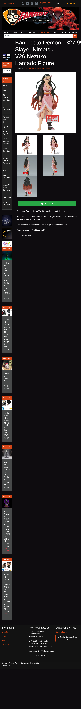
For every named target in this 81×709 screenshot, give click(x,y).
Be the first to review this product (38, 69)
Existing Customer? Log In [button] (67, 638)
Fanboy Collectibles (22, 663)
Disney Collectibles (6, 109)
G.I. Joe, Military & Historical (6, 141)
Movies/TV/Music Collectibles (6, 188)
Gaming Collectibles (6, 151)
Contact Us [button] (40, 656)
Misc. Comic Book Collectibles (6, 175)
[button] (9, 3)
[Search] (38, 36)
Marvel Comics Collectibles (6, 161)
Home (6, 32)
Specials (6, 559)
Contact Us (73, 32)
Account (32, 32)
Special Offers (44, 32)
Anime (5, 85)
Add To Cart (47, 203)
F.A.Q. (23, 32)
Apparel (5, 90)
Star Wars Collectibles (6, 204)
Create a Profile (61, 632)
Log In (55, 32)
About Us (15, 32)
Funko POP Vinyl (6, 133)
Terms (63, 32)
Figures (5, 127)
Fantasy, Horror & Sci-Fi (6, 119)
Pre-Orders (7, 197)
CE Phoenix (6, 665)
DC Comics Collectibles (6, 98)
